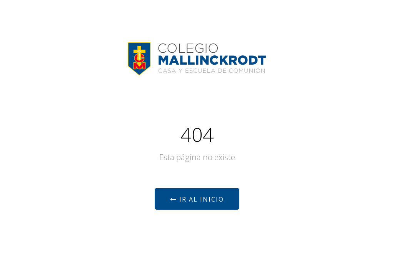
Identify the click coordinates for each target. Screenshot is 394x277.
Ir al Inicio (197, 199)
